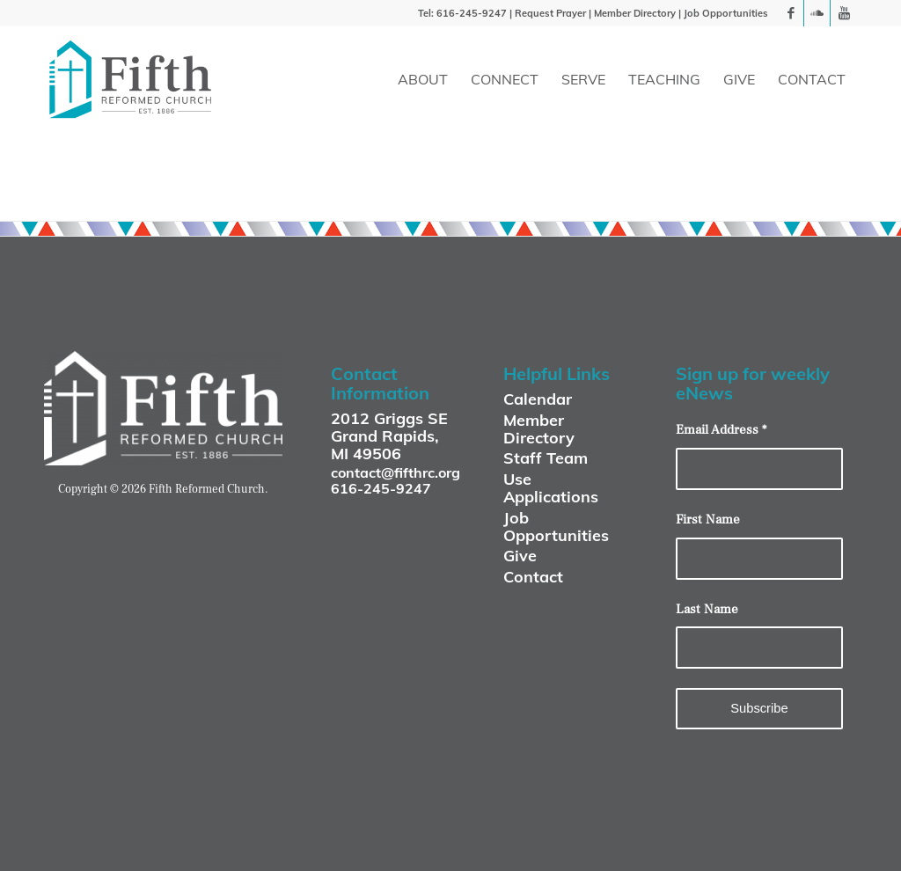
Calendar (537, 399)
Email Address (721, 429)
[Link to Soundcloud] (817, 13)
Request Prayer (550, 13)
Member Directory (635, 13)
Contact (533, 577)
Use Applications (550, 488)
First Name (708, 519)
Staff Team (545, 458)
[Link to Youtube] (844, 13)
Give (520, 555)
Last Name (707, 609)
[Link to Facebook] (790, 13)
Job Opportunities (726, 13)
